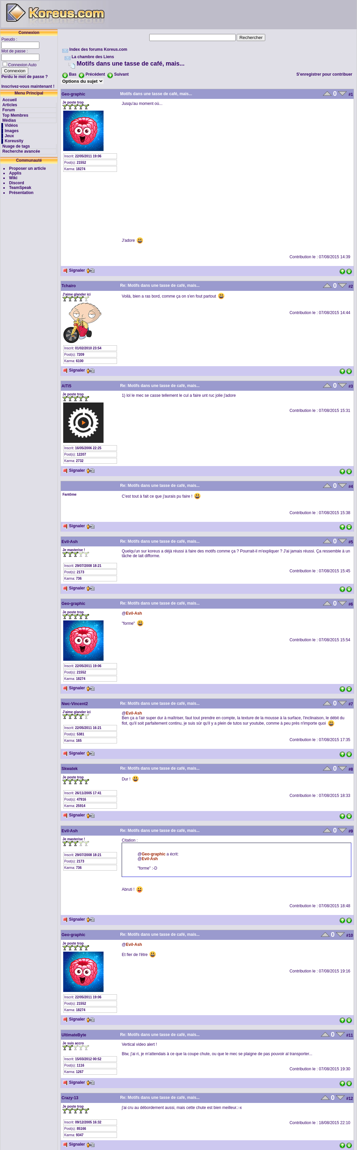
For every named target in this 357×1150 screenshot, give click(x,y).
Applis (15, 173)
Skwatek (70, 768)
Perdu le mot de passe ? (24, 76)
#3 (351, 386)
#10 (349, 935)
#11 (349, 1035)
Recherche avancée (21, 151)
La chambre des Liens (93, 56)
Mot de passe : (15, 51)
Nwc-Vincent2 (75, 703)
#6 (351, 604)
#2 (351, 286)
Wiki (13, 178)
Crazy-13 (70, 1098)
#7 (351, 704)
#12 (349, 1098)
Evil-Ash (70, 541)
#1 (351, 94)
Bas (72, 74)
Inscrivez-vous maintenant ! (27, 86)
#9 (351, 831)
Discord (16, 183)
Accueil (9, 100)
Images (11, 130)
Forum (8, 110)
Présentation (21, 192)
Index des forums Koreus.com (98, 49)
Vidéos (11, 125)
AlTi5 (66, 386)
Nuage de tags (16, 146)
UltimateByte (74, 1035)
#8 (351, 769)
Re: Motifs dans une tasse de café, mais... (160, 285)
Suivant (121, 74)
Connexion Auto (22, 65)
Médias (9, 120)
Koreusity (14, 141)
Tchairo (69, 285)
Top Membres (15, 115)
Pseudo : (9, 39)
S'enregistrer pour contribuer (324, 74)
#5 (351, 542)
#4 (351, 486)
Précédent (95, 74)
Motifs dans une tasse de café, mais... (131, 63)
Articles (9, 105)
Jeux (9, 135)
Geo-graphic (73, 94)
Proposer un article (27, 168)
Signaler (74, 270)
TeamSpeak (20, 187)
